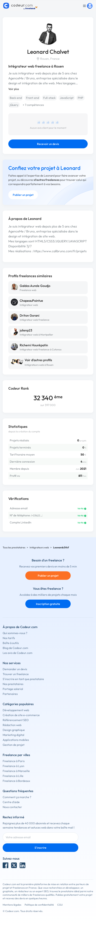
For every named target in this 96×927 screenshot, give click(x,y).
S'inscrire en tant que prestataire (23, 679)
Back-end (16, 98)
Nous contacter (12, 807)
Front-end (32, 98)
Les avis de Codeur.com (17, 653)
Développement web (16, 710)
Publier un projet (23, 195)
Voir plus (13, 89)
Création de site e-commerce (21, 715)
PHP (80, 98)
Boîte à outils (11, 643)
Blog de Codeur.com (15, 648)
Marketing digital (13, 735)
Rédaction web (12, 725)
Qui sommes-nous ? (15, 633)
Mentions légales (12, 904)
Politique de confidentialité (39, 904)
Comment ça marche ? (17, 797)
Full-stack (49, 98)
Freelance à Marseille (16, 771)
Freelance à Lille (13, 776)
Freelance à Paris (14, 761)
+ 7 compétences (33, 105)
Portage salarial (13, 689)
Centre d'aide (11, 802)
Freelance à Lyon (13, 766)
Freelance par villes (16, 755)
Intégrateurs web (39, 547)
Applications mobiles (16, 740)
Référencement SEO (16, 720)
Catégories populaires (18, 704)
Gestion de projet (13, 745)
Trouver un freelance (16, 674)
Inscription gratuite (48, 604)
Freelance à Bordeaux (16, 781)
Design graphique (14, 730)
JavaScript (67, 98)
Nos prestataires (13, 684)
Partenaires (10, 694)
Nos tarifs (9, 638)
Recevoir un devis (48, 144)
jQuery (14, 105)
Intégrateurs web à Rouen (39, 364)
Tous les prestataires (14, 547)
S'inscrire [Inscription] (40, 847)
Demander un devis (15, 669)
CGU (60, 904)
